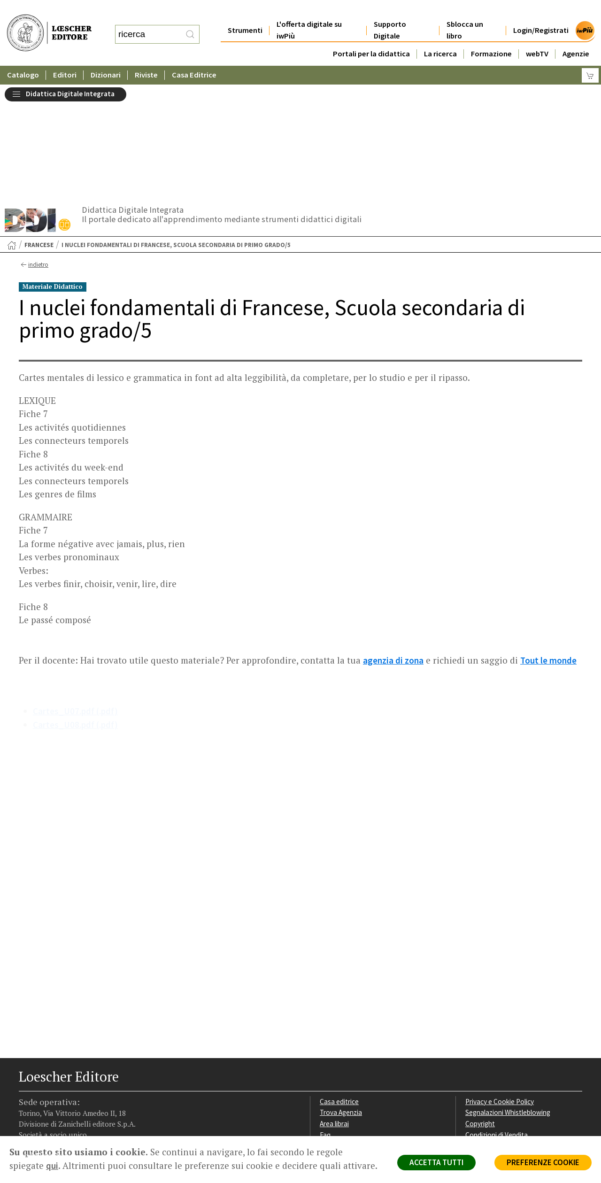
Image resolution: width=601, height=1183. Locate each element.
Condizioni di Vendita (496, 1021)
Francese (39, 132)
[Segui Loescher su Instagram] (43, 1077)
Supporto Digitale (390, 11)
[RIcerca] (190, 24)
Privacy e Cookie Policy (499, 988)
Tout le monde (548, 547)
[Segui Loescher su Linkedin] (60, 1077)
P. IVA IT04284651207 (51, 1114)
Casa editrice (339, 988)
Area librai (334, 1010)
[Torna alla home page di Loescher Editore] (49, 23)
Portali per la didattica (371, 35)
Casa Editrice (194, 56)
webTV (537, 35)
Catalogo (23, 56)
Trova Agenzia (341, 999)
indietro (33, 151)
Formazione (491, 35)
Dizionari (106, 56)
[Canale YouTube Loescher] (76, 1077)
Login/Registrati (541, 11)
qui (52, 1165)
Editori (65, 56)
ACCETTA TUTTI (436, 1162)
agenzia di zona (393, 547)
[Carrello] (590, 56)
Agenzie (575, 35)
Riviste (146, 56)
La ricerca (440, 35)
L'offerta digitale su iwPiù (309, 11)
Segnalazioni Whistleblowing (507, 999)
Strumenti (245, 11)
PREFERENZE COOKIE (543, 1162)
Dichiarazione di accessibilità (508, 1044)
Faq (325, 1021)
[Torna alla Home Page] (11, 132)
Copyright (480, 1010)
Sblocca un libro (465, 11)
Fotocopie (481, 1032)
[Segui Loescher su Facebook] (27, 1077)
